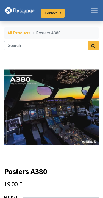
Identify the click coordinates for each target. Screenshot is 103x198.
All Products (19, 33)
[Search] (93, 45)
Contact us (53, 13)
